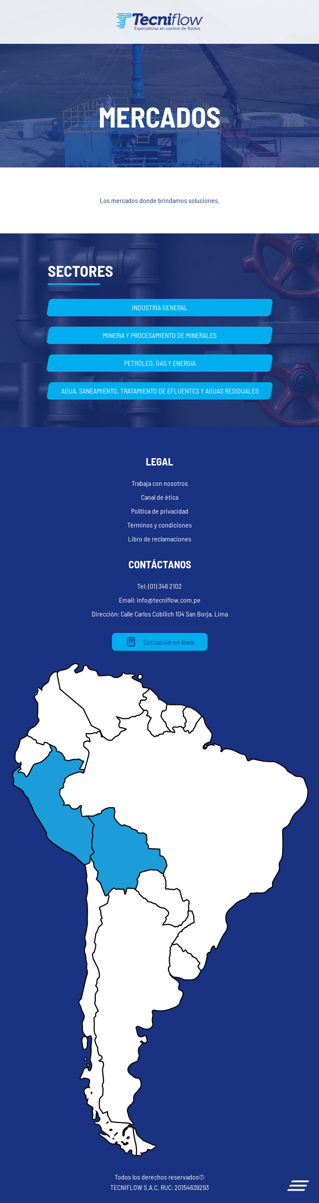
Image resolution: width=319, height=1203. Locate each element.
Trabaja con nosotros (160, 483)
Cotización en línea (160, 641)
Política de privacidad (159, 511)
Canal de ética (159, 497)
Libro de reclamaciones (159, 538)
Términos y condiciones (159, 525)
